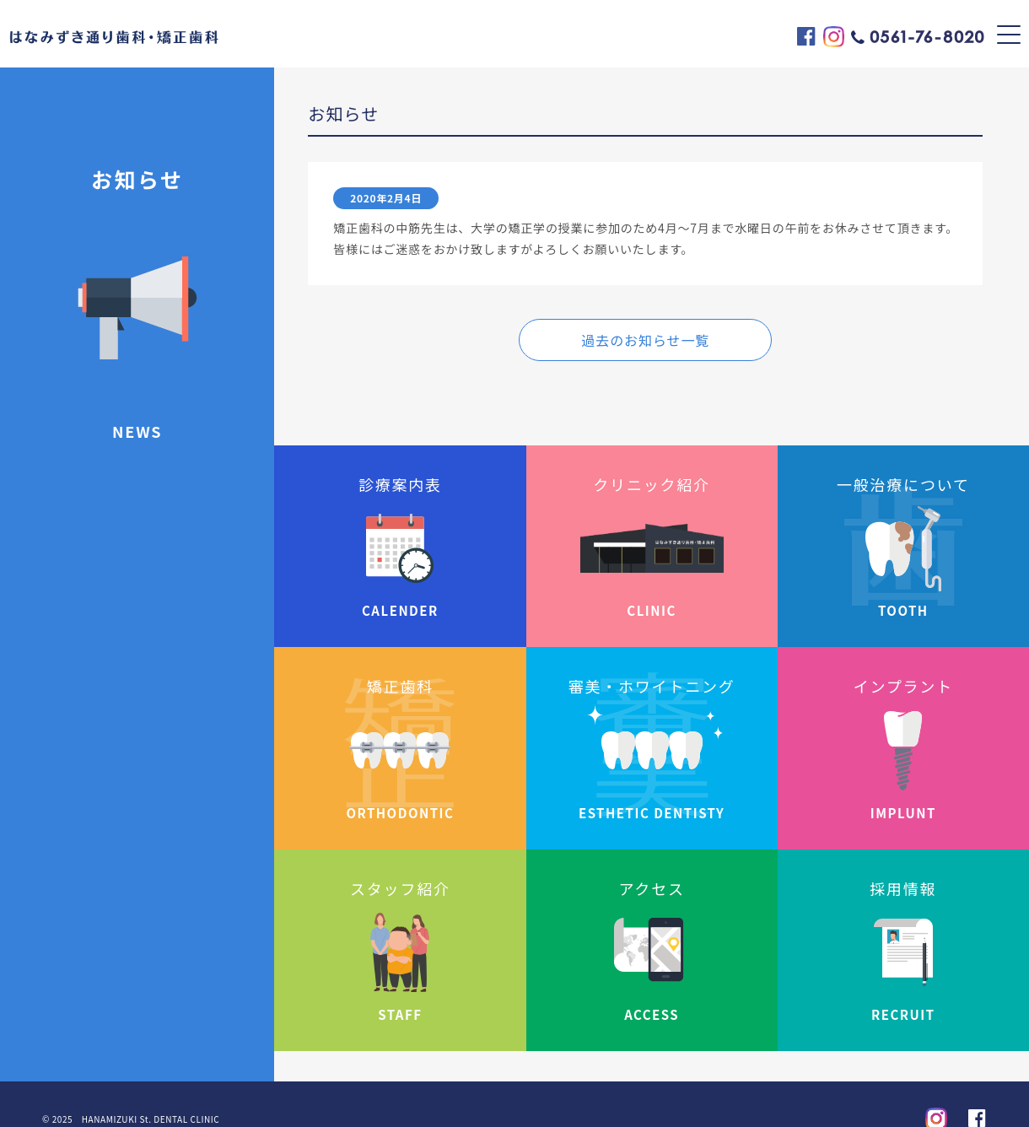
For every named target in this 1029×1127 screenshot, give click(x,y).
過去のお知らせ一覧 (645, 340)
